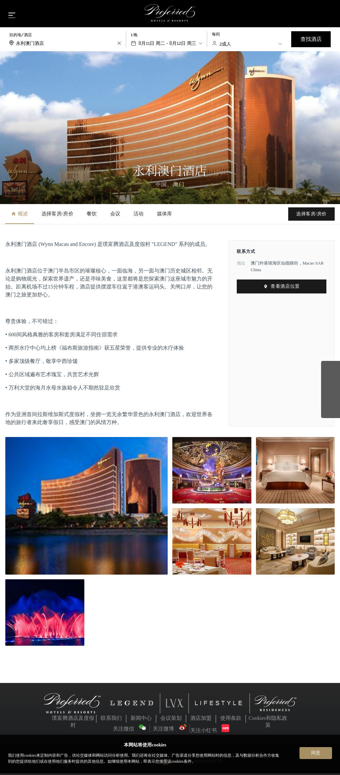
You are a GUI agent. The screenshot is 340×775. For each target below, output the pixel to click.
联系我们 (111, 720)
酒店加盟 (201, 720)
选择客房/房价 (57, 215)
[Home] (170, 15)
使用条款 (230, 720)
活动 (138, 215)
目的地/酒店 (20, 37)
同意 (315, 752)
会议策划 (171, 720)
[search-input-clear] (119, 45)
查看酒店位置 (281, 288)
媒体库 (164, 215)
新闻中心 (141, 720)
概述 (19, 215)
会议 (115, 215)
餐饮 (92, 215)
